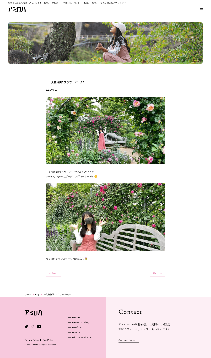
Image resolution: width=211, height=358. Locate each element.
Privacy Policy (32, 340)
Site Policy (48, 340)
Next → (157, 274)
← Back (53, 274)
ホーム (28, 294)
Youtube (39, 326)
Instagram (32, 326)
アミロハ (17, 9)
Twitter (26, 326)
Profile (76, 327)
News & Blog (81, 322)
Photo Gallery (81, 337)
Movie (76, 332)
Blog (37, 294)
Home (76, 317)
